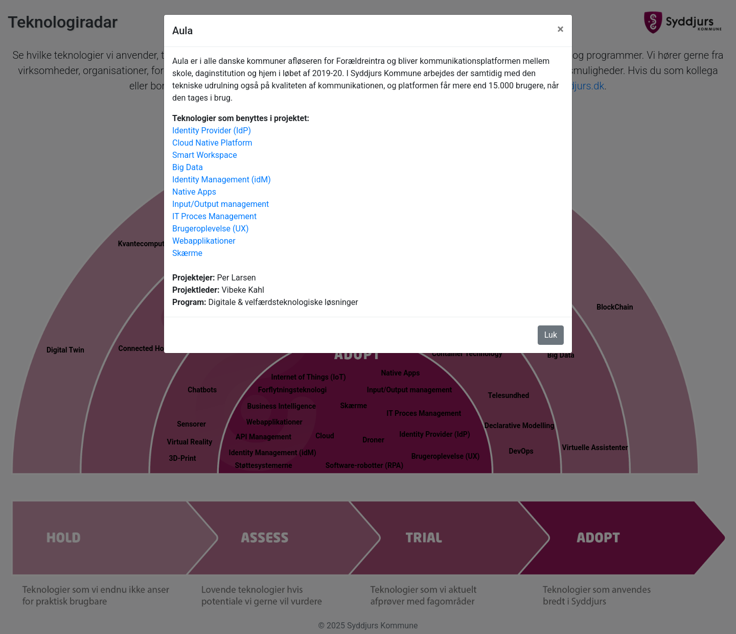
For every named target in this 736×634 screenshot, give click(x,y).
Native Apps (194, 192)
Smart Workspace (204, 155)
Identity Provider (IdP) (211, 130)
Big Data (187, 167)
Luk (550, 335)
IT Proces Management (214, 216)
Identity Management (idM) (221, 179)
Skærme (187, 253)
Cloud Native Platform (212, 143)
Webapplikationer (204, 241)
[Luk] (560, 29)
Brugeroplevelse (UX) (210, 228)
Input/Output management (220, 204)
